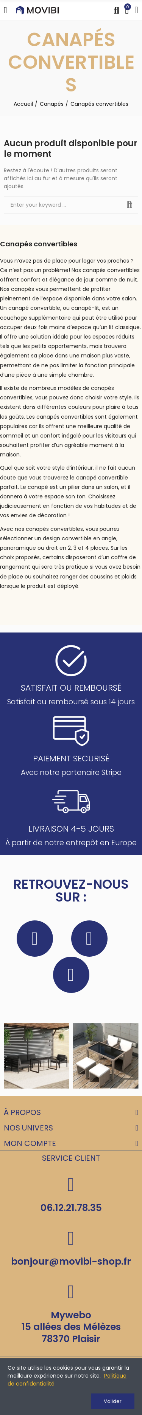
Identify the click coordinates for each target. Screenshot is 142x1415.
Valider (113, 1401)
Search (129, 204)
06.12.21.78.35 (71, 1207)
